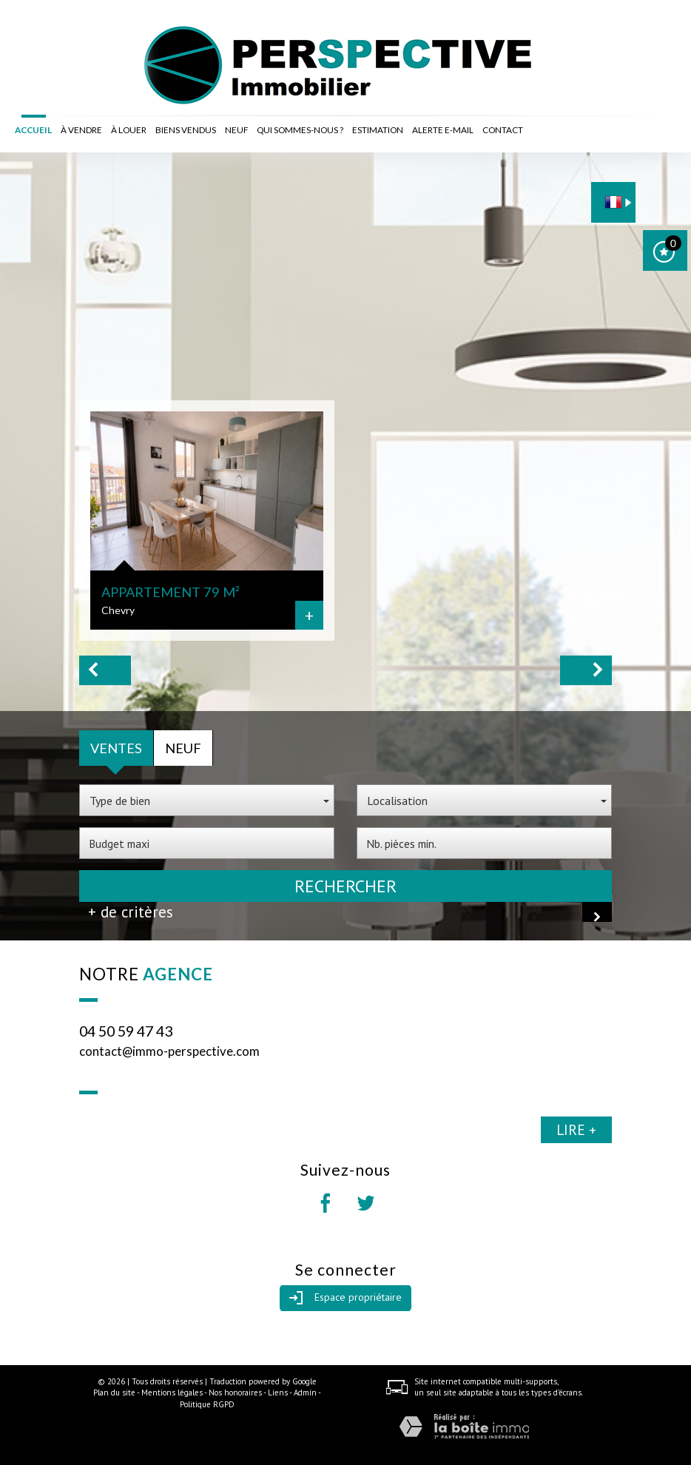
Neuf (236, 129)
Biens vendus (185, 129)
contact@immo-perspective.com (169, 1051)
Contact (502, 129)
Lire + (576, 1129)
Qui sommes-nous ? (300, 129)
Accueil (33, 129)
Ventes (116, 748)
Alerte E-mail (442, 129)
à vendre (81, 129)
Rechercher (345, 886)
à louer (128, 129)
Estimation (377, 129)
